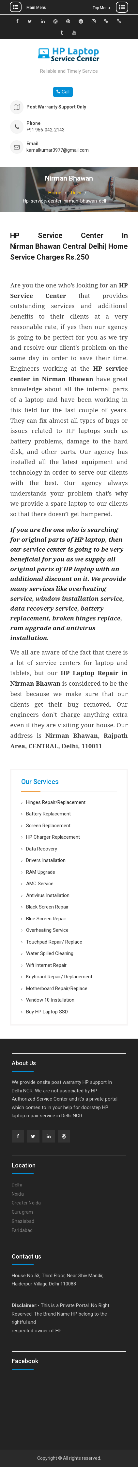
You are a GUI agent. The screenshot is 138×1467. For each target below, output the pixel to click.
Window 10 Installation (50, 1000)
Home (54, 193)
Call (62, 92)
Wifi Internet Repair (46, 965)
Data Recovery (41, 849)
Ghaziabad (23, 1221)
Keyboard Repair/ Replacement (59, 977)
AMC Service (40, 884)
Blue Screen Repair (46, 919)
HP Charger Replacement (53, 837)
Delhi (76, 193)
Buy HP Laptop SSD (47, 1012)
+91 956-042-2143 (45, 130)
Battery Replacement (48, 814)
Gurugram (22, 1212)
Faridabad (22, 1230)
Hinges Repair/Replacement (55, 802)
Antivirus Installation (47, 895)
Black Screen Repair (47, 907)
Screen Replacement (48, 826)
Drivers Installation (46, 860)
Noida (18, 1194)
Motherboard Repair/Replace (56, 988)
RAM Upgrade (40, 872)
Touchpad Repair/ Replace (54, 942)
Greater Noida (26, 1202)
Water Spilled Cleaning (49, 953)
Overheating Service (47, 930)
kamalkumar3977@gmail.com (57, 150)
